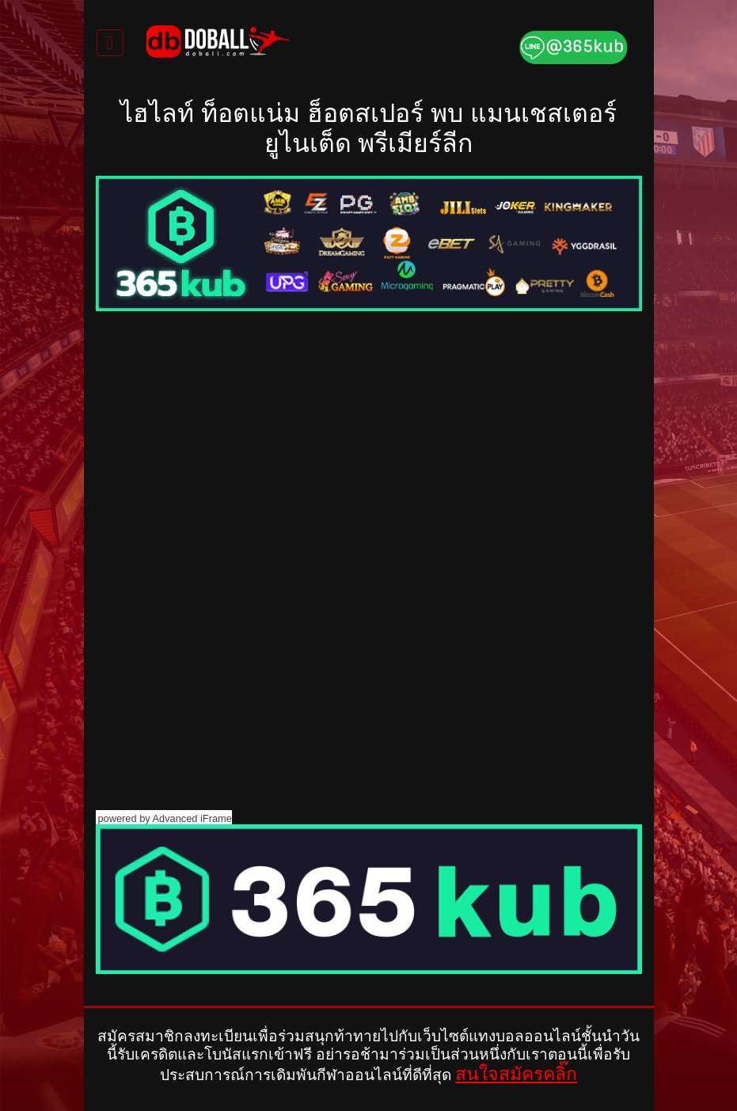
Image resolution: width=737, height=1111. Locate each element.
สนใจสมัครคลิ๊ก (516, 1073)
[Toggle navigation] (110, 42)
